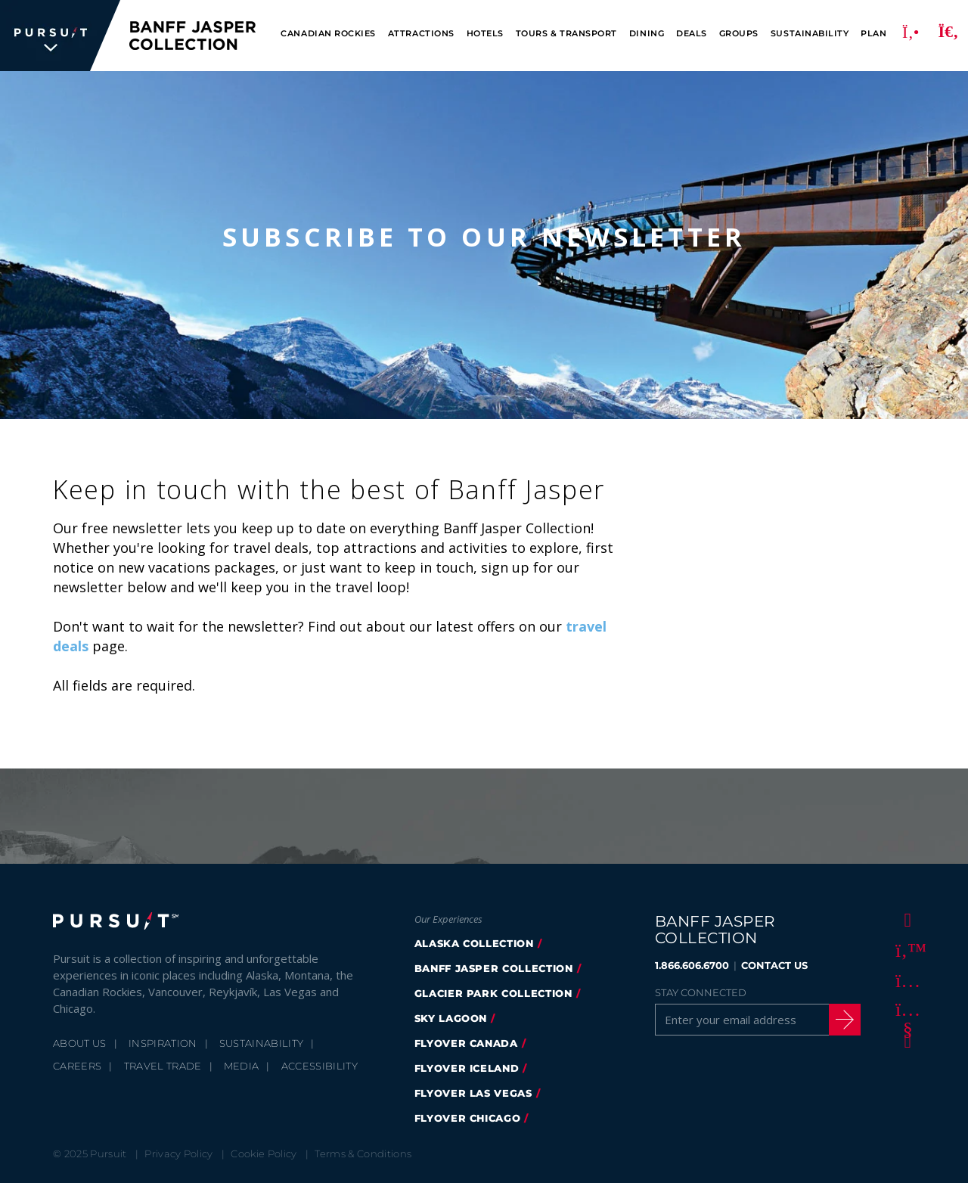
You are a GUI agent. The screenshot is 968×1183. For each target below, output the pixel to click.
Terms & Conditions (363, 1153)
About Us (80, 1043)
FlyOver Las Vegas (473, 1093)
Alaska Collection (474, 943)
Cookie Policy (263, 1153)
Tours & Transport (566, 34)
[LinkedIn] (905, 1040)
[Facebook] (905, 919)
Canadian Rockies (328, 34)
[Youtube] (905, 1010)
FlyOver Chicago (467, 1118)
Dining (646, 34)
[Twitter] (905, 949)
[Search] (948, 35)
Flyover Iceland (467, 1068)
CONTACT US (774, 965)
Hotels (485, 34)
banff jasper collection (493, 968)
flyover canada (466, 1043)
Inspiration (163, 1043)
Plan (873, 34)
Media (241, 1066)
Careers (77, 1066)
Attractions (421, 34)
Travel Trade (163, 1066)
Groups (739, 34)
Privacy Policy (178, 1153)
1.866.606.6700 (692, 965)
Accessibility (319, 1066)
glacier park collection (493, 993)
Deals (691, 34)
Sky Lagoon (451, 1018)
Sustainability (810, 34)
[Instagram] (905, 979)
